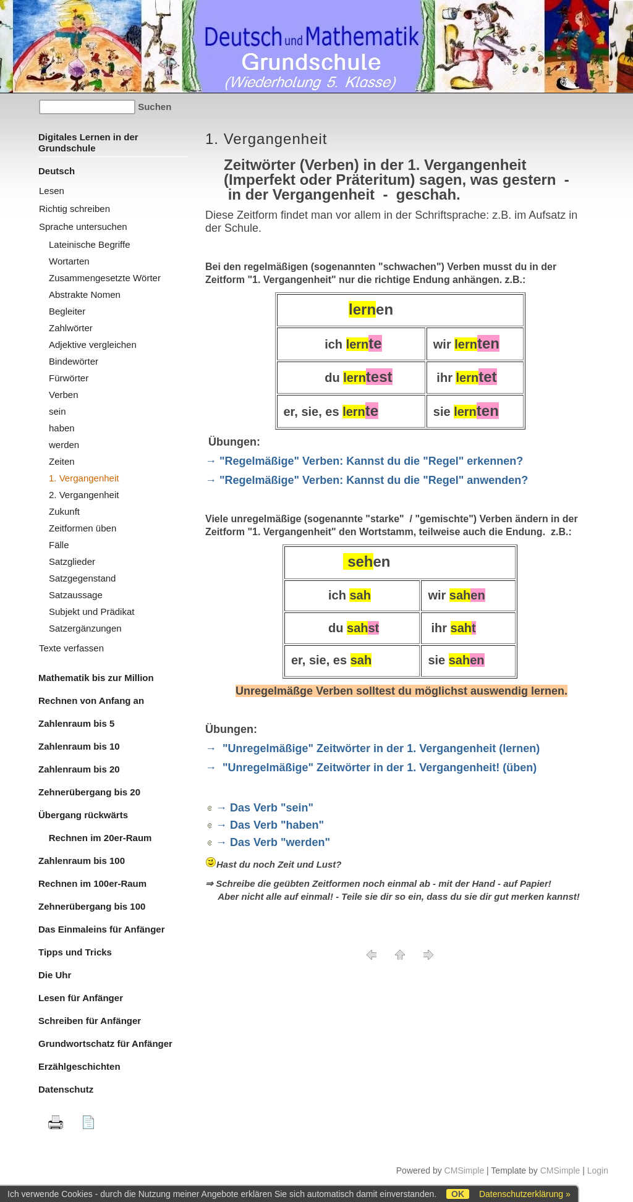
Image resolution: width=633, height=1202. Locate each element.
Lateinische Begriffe (89, 244)
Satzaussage (76, 595)
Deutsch (56, 171)
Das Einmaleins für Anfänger (101, 929)
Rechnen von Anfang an (91, 700)
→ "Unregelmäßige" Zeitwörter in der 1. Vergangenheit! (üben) (371, 767)
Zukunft (64, 511)
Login (597, 1170)
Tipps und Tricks (75, 952)
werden (64, 444)
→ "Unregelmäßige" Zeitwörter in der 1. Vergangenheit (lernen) (372, 748)
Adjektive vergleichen (93, 344)
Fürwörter (68, 378)
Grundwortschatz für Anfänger (105, 1043)
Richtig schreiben (74, 208)
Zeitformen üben (82, 528)
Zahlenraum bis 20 (79, 769)
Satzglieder (72, 561)
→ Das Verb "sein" (264, 808)
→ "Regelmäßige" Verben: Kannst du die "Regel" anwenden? (366, 480)
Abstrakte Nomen (85, 294)
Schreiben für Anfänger (89, 1020)
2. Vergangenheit (84, 494)
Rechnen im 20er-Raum (94, 837)
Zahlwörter (71, 328)
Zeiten (62, 461)
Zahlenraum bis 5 (76, 723)
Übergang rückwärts (83, 815)
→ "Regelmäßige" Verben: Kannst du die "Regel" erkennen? (364, 461)
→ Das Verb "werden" (273, 842)
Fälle (59, 545)
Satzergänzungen (85, 628)
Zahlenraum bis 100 (81, 860)
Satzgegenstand (82, 578)
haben (62, 428)
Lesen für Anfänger (80, 997)
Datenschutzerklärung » (525, 1194)
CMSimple (464, 1170)
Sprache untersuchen (83, 226)
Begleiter (67, 311)
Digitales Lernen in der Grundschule (88, 142)
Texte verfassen (71, 648)
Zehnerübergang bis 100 (91, 906)
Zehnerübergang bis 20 (89, 792)
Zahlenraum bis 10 (79, 746)
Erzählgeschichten (79, 1066)
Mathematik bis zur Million (96, 677)
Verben (64, 394)
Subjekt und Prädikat (91, 611)
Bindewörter (73, 361)
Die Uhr (54, 975)
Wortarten (69, 261)
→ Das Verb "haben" (270, 825)
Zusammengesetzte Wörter (105, 278)
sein (57, 411)
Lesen (51, 190)
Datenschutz (65, 1089)
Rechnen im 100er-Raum (92, 883)
